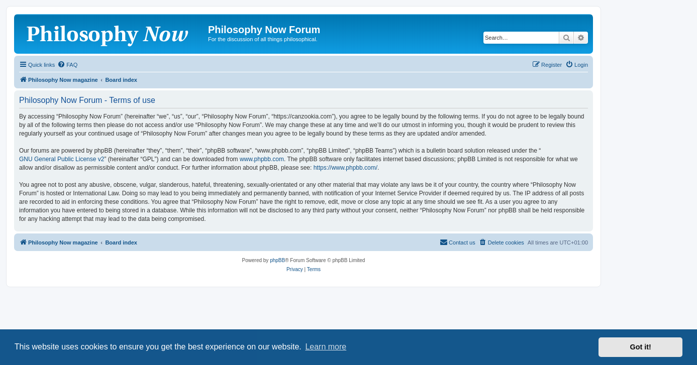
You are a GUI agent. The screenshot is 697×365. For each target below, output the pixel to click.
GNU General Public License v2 (61, 159)
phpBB (277, 260)
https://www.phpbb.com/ (345, 167)
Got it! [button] (640, 347)
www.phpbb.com (262, 159)
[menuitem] (67, 65)
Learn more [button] (325, 346)
